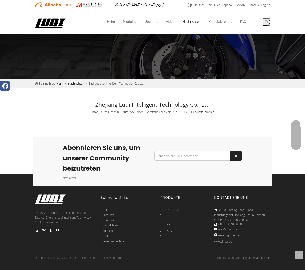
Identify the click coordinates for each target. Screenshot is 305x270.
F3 (163, 236)
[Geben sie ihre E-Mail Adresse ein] (192, 155)
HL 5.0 (166, 225)
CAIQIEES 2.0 (170, 210)
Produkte (108, 215)
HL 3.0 (166, 220)
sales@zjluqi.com (228, 229)
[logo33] (53, 199)
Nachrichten (110, 225)
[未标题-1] (142, 4)
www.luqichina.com (230, 235)
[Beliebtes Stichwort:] (266, 22)
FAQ (105, 236)
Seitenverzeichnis (113, 241)
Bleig (244, 258)
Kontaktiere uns (112, 231)
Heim (106, 210)
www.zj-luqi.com (224, 241)
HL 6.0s (167, 231)
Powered (208, 112)
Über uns (108, 220)
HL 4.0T (167, 215)
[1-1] (152, 56)
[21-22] (93, 4)
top (299, 255)
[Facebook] (5, 86)
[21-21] (53, 4)
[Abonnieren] (236, 156)
